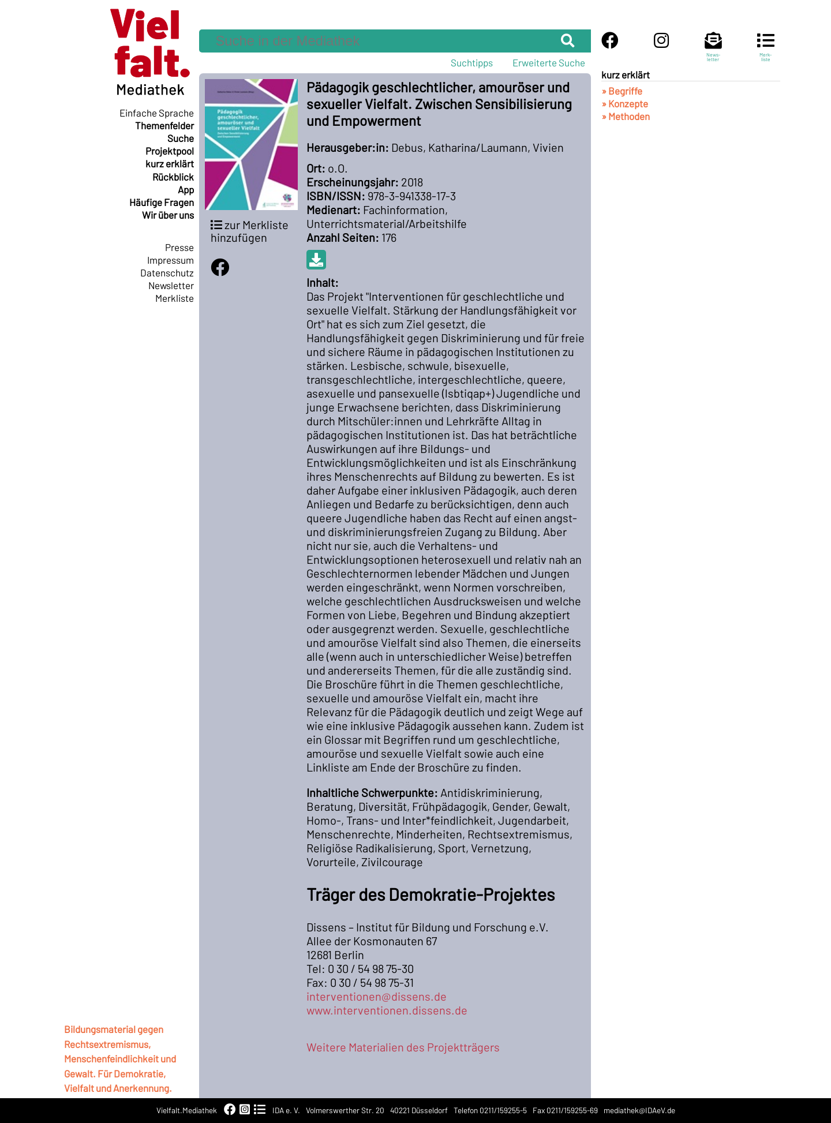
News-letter (713, 52)
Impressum (170, 259)
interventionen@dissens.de (376, 996)
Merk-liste (765, 52)
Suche (180, 138)
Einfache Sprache (156, 112)
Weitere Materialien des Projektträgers (403, 1047)
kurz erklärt (169, 163)
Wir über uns (168, 214)
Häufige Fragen (161, 202)
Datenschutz (167, 272)
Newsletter (171, 285)
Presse (179, 247)
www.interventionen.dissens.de (386, 1010)
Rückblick (173, 176)
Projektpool (169, 150)
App (186, 189)
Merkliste (174, 298)
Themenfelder (164, 125)
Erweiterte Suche (548, 62)
